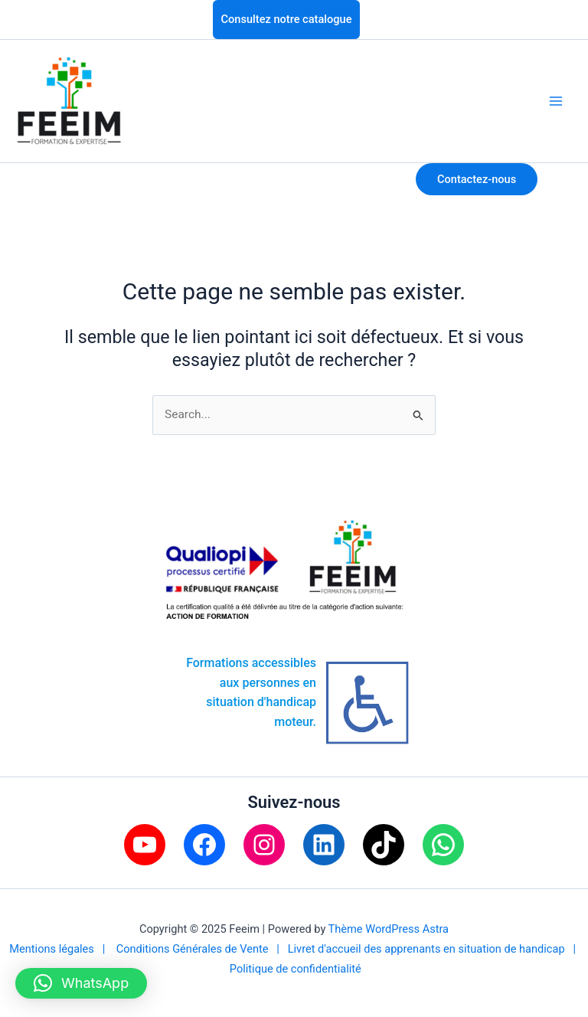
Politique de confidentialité (295, 969)
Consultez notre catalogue (286, 19)
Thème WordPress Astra (388, 929)
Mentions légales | (62, 949)
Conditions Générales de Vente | (202, 949)
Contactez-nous (476, 179)
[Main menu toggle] (556, 100)
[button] (81, 983)
